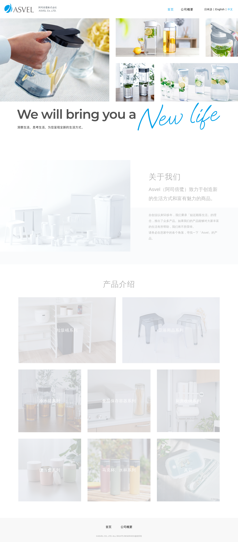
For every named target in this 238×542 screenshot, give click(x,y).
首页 (108, 526)
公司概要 (126, 526)
